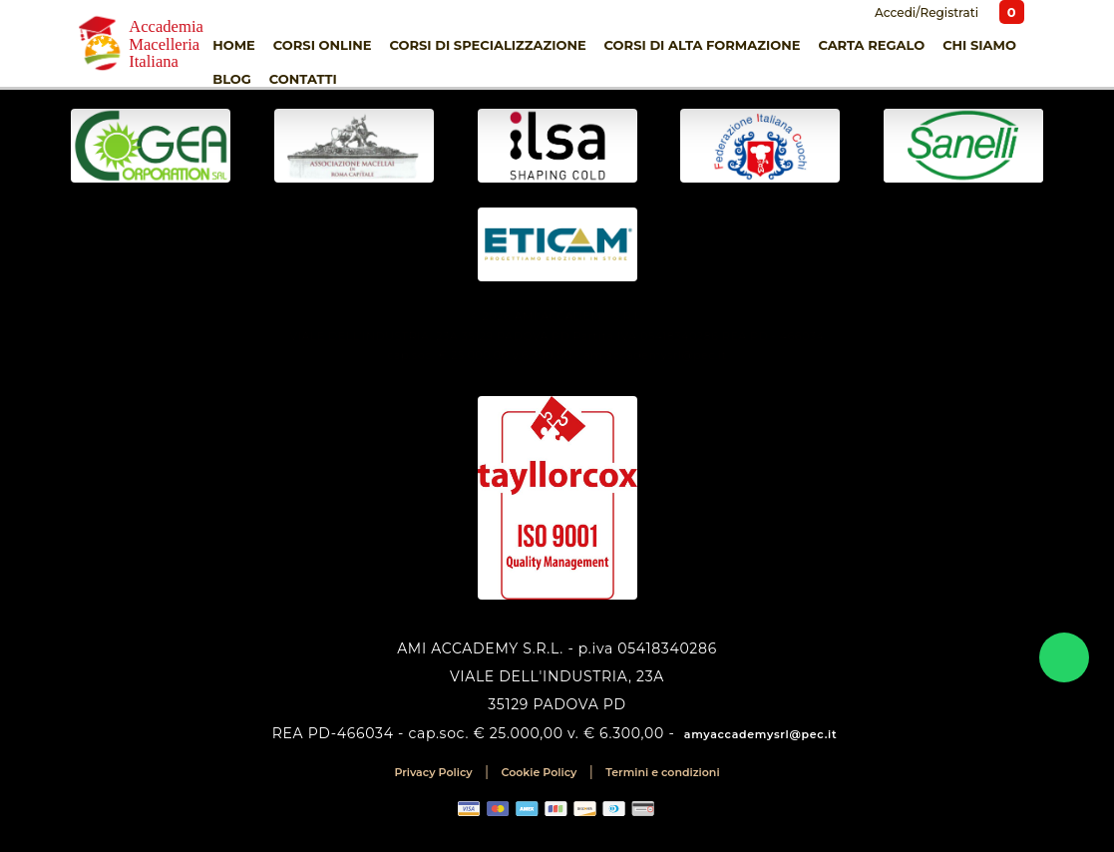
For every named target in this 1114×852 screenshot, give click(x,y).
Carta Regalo (871, 45)
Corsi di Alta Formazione (702, 45)
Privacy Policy (433, 772)
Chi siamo (979, 45)
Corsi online (322, 45)
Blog (231, 79)
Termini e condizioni (662, 772)
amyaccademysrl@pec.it (760, 734)
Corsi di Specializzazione (487, 45)
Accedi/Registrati (925, 12)
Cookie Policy (538, 772)
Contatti (303, 79)
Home (233, 45)
